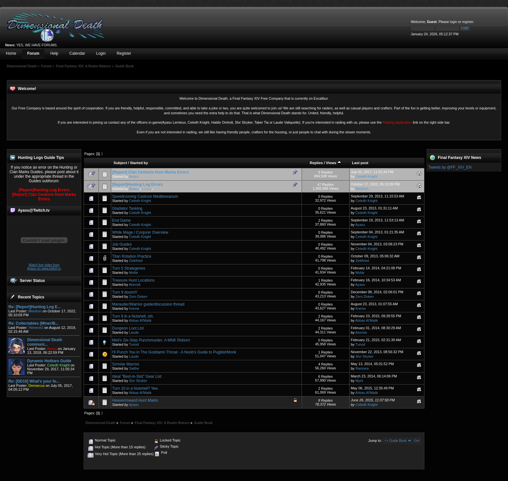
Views (333, 163)
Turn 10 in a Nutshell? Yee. (135, 388)
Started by (139, 163)
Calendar (77, 53)
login (453, 22)
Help (54, 53)
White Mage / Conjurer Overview (140, 232)
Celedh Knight (366, 176)
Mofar (133, 272)
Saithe (134, 368)
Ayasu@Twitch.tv (34, 210)
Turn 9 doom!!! (124, 292)
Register (124, 53)
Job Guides (122, 244)
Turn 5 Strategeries (128, 268)
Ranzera (362, 368)
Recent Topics (31, 297)
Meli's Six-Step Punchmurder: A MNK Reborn (151, 340)
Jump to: (375, 440)
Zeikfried (135, 261)
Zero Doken (138, 296)
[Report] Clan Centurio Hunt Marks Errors (44, 196)
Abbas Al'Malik (140, 320)
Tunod (134, 344)
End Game (121, 220)
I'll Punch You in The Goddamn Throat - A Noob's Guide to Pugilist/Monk (174, 352)
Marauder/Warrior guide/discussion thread (148, 304)
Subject (120, 163)
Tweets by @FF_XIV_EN (450, 167)
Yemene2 (36, 328)
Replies (316, 163)
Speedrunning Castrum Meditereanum (145, 196)
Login (101, 53)
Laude (134, 332)
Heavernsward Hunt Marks (135, 400)
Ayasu (134, 176)
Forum (33, 53)
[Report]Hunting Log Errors (44, 190)
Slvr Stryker (364, 356)
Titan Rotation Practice (131, 256)
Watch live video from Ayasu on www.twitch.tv (44, 266)
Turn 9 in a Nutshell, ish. (133, 316)
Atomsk (135, 284)
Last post (360, 163)
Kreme (134, 308)
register (467, 22)
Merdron (35, 311)
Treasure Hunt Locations (133, 280)
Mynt (359, 381)
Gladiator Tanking (127, 208)
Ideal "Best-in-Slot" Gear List (136, 376)
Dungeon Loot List (128, 328)
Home (11, 53)
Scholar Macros (125, 364)
